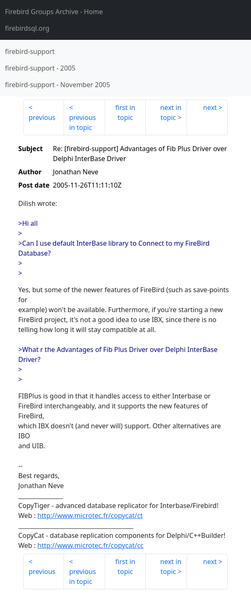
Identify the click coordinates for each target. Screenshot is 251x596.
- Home (54, 11)
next (210, 107)
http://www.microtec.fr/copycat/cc (90, 545)
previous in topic (82, 122)
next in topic (171, 112)
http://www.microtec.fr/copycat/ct (90, 515)
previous (42, 117)
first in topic (125, 112)
